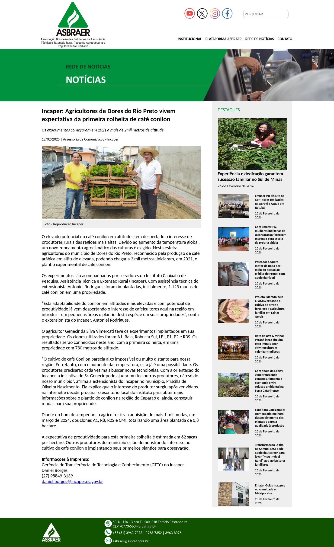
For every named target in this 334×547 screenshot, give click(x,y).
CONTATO (285, 39)
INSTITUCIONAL (190, 39)
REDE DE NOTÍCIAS (259, 39)
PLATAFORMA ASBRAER (224, 39)
